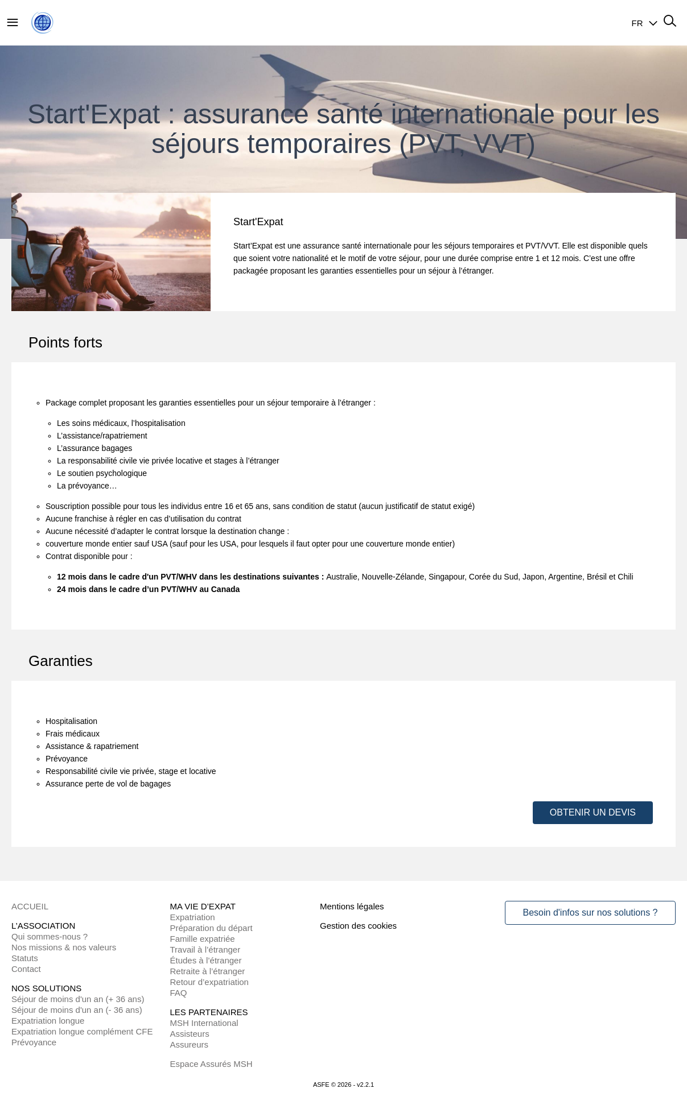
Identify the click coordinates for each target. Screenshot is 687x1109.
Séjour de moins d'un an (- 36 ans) (76, 1010)
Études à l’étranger (206, 960)
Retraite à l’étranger (207, 971)
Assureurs (189, 1044)
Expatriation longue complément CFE (82, 1031)
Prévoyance (33, 1042)
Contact (26, 969)
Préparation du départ (211, 928)
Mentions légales (352, 906)
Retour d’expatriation (209, 982)
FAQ (178, 993)
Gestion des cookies (358, 925)
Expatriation (192, 917)
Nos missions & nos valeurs (63, 947)
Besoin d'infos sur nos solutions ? (590, 912)
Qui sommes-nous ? (49, 936)
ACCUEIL (29, 906)
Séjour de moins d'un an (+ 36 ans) (77, 999)
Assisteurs (189, 1033)
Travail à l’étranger (205, 949)
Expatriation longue (47, 1020)
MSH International (204, 1023)
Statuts (24, 958)
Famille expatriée (202, 939)
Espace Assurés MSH (211, 1064)
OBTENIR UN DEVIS (593, 812)
